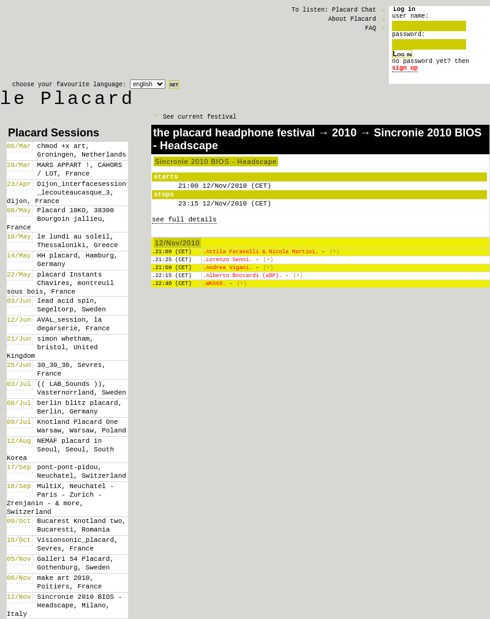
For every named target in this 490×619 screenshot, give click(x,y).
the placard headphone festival (234, 133)
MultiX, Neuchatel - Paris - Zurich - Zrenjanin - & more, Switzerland (60, 498)
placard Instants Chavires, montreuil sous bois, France (60, 283)
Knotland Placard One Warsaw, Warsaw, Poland (81, 426)
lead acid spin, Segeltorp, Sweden (71, 305)
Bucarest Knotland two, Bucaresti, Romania (81, 525)
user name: (410, 19)
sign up (405, 76)
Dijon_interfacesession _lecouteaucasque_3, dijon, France (66, 192)
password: (408, 39)
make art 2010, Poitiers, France (69, 582)
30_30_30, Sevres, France (71, 369)
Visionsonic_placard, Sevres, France (77, 544)
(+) (334, 253)
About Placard (352, 19)
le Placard (67, 101)
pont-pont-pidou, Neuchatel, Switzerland (81, 471)
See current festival (199, 122)
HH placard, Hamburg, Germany (77, 260)
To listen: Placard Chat (334, 10)
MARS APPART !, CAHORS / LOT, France (80, 169)
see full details (184, 219)
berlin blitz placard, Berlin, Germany (80, 407)
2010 (344, 133)
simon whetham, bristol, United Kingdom (52, 347)
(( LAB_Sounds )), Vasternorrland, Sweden (81, 388)
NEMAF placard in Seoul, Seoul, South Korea (60, 449)
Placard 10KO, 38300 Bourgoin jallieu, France (60, 219)
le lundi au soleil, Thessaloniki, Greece (77, 241)
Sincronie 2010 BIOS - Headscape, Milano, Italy (64, 605)
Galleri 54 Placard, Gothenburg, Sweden (75, 563)
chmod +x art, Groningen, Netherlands (81, 150)
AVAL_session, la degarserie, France (73, 324)
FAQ (370, 28)
